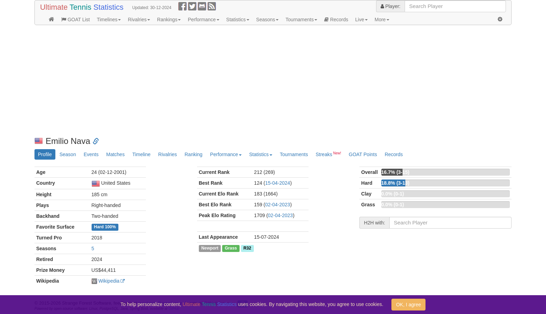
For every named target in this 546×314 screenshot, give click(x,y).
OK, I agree (408, 304)
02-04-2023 (277, 204)
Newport (209, 248)
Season (68, 154)
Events (91, 154)
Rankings (169, 19)
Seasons (267, 19)
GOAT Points (363, 154)
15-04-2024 (277, 183)
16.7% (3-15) (395, 172)
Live (361, 19)
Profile (45, 154)
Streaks (328, 154)
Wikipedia (108, 281)
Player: (390, 6)
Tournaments (301, 19)
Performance (203, 19)
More (382, 19)
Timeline (141, 154)
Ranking (193, 154)
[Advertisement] (243, 81)
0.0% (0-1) (392, 194)
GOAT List (75, 19)
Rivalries (139, 19)
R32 (247, 248)
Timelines (109, 19)
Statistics (237, 19)
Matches (115, 154)
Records (336, 19)
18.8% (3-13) (395, 183)
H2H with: (374, 222)
